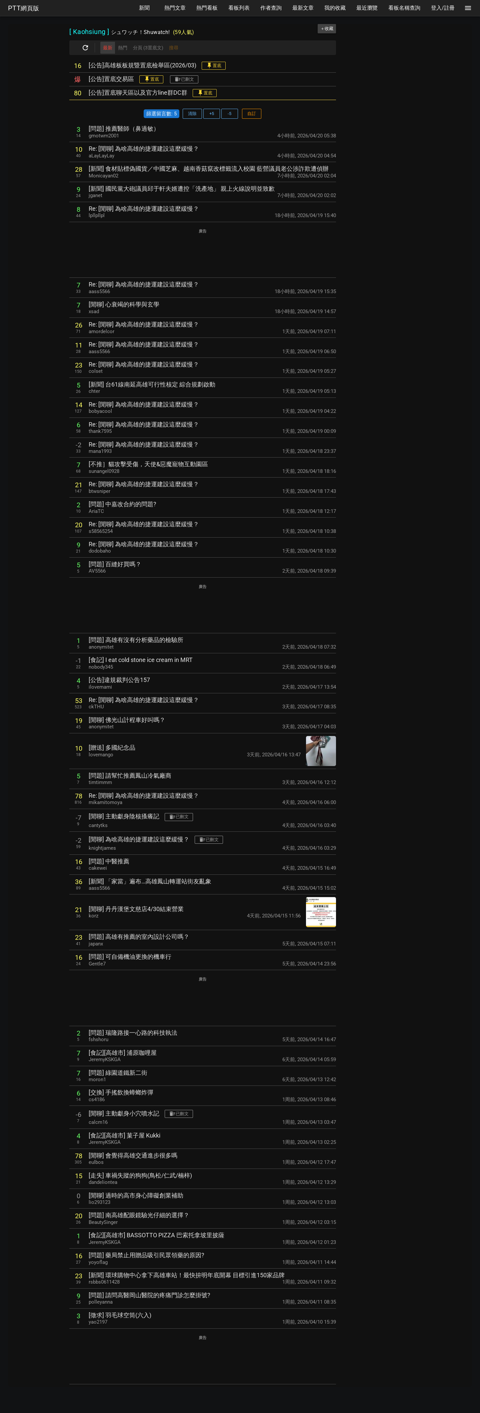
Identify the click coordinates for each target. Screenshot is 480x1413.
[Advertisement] (202, 253)
